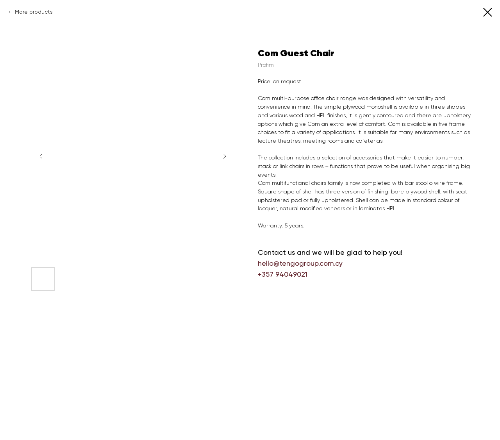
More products (34, 12)
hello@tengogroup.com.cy (300, 263)
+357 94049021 (282, 274)
